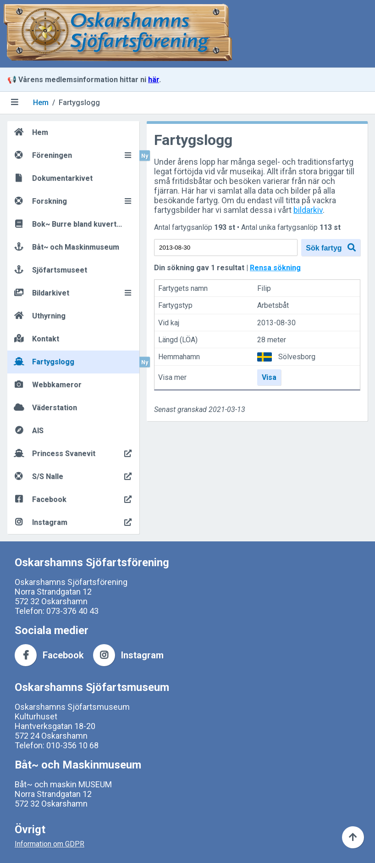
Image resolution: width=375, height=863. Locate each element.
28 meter (271, 339)
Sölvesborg (296, 356)
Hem (41, 102)
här (153, 79)
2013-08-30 (276, 322)
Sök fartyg (331, 247)
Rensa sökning (275, 267)
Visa (269, 377)
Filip (264, 288)
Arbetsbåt (273, 305)
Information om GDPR (49, 844)
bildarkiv (308, 210)
